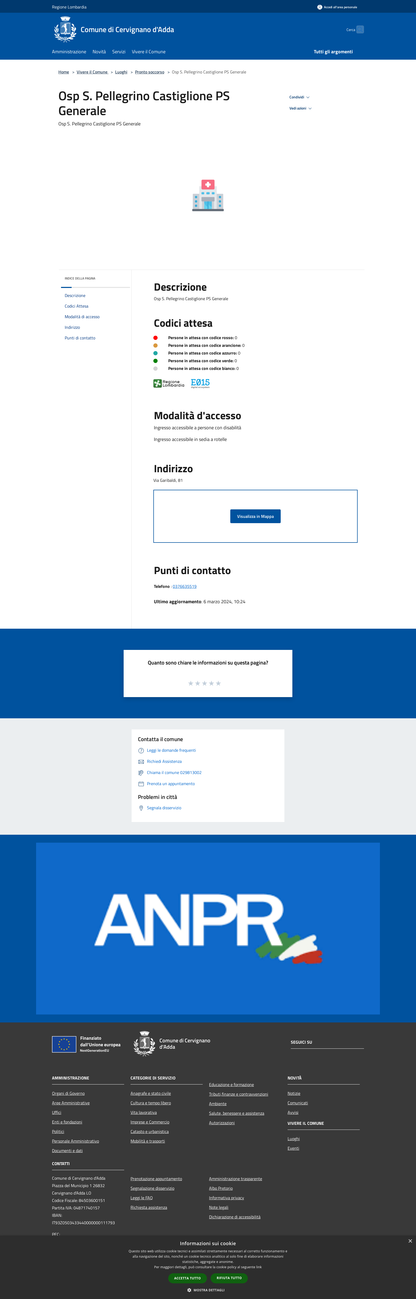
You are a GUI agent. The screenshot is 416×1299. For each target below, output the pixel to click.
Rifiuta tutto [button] (229, 1278)
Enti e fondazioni (67, 1122)
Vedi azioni (301, 108)
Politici (58, 1131)
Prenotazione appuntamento (156, 1178)
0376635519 (185, 586)
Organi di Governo (68, 1093)
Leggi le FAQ (142, 1198)
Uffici (56, 1112)
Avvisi (293, 1112)
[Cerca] (357, 29)
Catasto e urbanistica (150, 1131)
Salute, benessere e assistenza (236, 1113)
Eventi (293, 1148)
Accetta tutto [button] (187, 1278)
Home (63, 72)
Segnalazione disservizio (152, 1188)
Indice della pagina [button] (80, 278)
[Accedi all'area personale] (337, 7)
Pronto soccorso (149, 72)
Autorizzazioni (222, 1122)
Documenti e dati (67, 1150)
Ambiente (218, 1103)
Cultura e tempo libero (151, 1103)
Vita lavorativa (144, 1112)
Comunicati (298, 1103)
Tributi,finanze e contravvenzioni (238, 1094)
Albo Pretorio (221, 1188)
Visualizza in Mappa (255, 516)
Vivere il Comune (93, 72)
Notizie (294, 1093)
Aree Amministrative (71, 1103)
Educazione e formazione (231, 1084)
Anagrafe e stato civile (151, 1093)
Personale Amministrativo (75, 1141)
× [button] (410, 1241)
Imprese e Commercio (150, 1122)
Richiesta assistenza (149, 1207)
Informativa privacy (226, 1198)
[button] (208, 1290)
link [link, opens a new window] (259, 1267)
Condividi (300, 97)
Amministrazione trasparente (235, 1178)
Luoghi (121, 72)
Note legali (218, 1207)
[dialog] (208, 1267)
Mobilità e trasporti (148, 1141)
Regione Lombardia (69, 7)
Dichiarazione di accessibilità (235, 1217)
